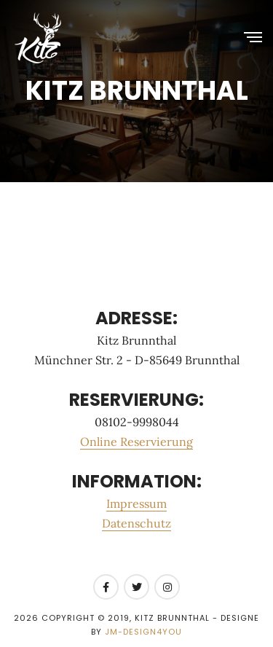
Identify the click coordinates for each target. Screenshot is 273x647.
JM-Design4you (143, 632)
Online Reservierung (136, 441)
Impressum (136, 503)
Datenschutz (136, 523)
